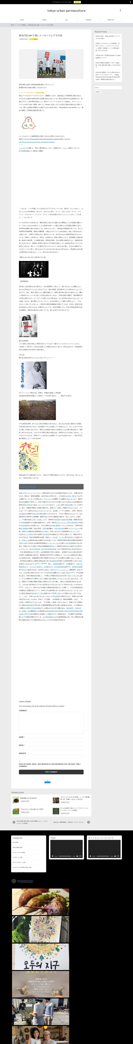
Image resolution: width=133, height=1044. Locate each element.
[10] (72, 572)
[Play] (53, 856)
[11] (73, 572)
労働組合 (23, 514)
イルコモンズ (23, 148)
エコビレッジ (16, 857)
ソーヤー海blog (33, 39)
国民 (23, 522)
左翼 (55, 537)
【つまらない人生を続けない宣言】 (32, 809)
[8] (45, 563)
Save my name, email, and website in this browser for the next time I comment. (50, 765)
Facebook (120, 10)
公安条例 (34, 608)
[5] (41, 563)
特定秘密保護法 (59, 567)
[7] (43, 563)
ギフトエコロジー (17, 862)
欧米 (33, 593)
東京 (47, 534)
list (47, 780)
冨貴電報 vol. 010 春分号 (28, 798)
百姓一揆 (71, 496)
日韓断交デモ (48, 567)
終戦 (54, 511)
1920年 (28, 505)
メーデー (43, 505)
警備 (35, 575)
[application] (66, 849)
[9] (46, 563)
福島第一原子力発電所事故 (44, 549)
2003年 (21, 534)
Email (22, 745)
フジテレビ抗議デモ (36, 567)
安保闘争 (57, 519)
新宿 (73, 549)
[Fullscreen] (80, 856)
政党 (29, 611)
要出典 (21, 587)
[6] (42, 563)
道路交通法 (30, 605)
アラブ (39, 593)
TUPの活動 (15, 847)
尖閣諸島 (56, 564)
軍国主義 (68, 505)
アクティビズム (17, 852)
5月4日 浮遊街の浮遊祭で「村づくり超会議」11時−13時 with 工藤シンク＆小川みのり (108, 65)
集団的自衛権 (76, 567)
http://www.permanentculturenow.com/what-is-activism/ (37, 142)
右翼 (23, 540)
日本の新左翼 (58, 528)
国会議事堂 (53, 561)
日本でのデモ (28, 486)
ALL (13, 842)
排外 (47, 570)
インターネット (52, 543)
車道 (80, 561)
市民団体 (69, 537)
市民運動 (25, 525)
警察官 (58, 575)
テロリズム (74, 528)
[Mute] (77, 856)
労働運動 (25, 528)
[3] (37, 563)
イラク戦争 (29, 534)
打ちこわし (47, 499)
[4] (38, 563)
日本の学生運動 (37, 514)
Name (22, 737)
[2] (46, 519)
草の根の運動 (54, 525)
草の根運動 (70, 543)
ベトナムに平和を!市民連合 (68, 522)
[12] (52, 593)
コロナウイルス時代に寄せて (20, 867)
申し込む (77, 2)
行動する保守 (23, 543)
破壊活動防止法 (51, 617)
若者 (44, 528)
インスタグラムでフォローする (66, 1032)
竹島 (67, 564)
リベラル (62, 537)
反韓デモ (53, 570)
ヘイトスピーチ (63, 570)
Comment (23, 710)
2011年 (31, 549)
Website (22, 753)
